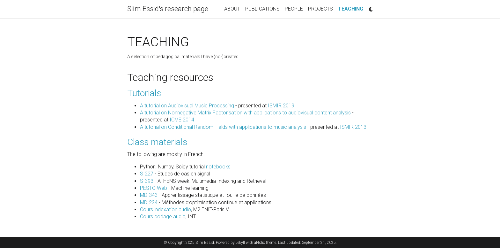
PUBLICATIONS (262, 9)
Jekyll (240, 242)
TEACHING (352, 8)
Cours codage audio (163, 216)
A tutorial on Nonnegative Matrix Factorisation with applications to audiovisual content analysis (245, 113)
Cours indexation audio (165, 209)
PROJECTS (320, 9)
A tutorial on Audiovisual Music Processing (187, 106)
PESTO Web (153, 188)
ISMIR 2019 (281, 106)
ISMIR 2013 (353, 127)
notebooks (218, 167)
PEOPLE (294, 9)
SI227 (146, 174)
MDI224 (149, 202)
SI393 (146, 181)
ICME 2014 (182, 120)
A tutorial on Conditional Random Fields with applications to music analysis (223, 127)
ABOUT (232, 9)
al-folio (259, 242)
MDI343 (149, 195)
